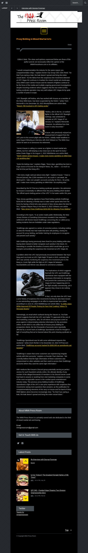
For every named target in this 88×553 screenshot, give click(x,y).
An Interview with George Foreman (44, 459)
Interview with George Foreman (33, 8)
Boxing (33, 463)
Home (70, 44)
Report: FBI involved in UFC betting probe (32, 106)
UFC (32, 480)
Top (67, 530)
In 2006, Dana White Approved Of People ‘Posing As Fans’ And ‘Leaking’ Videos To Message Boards (44, 306)
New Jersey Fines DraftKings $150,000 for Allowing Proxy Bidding (45, 209)
